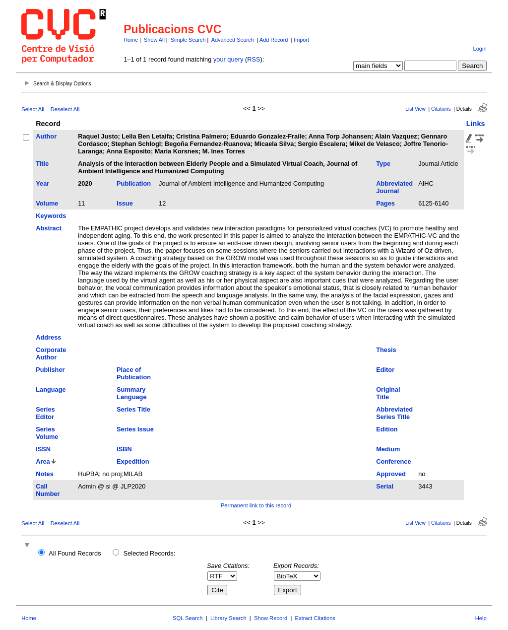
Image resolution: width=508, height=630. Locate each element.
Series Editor (45, 413)
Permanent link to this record (256, 505)
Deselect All (65, 109)
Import (301, 40)
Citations (441, 109)
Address (48, 337)
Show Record (270, 618)
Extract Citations (315, 618)
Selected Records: (150, 553)
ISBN (124, 449)
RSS (253, 59)
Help (481, 618)
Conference (393, 461)
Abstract (49, 228)
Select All (32, 109)
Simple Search (188, 40)
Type (383, 163)
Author (46, 136)
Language (50, 389)
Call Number (48, 490)
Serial (384, 486)
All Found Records (75, 553)
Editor (385, 369)
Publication (134, 183)
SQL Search (188, 618)
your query (228, 59)
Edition (386, 429)
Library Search (228, 618)
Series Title (133, 409)
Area (43, 461)
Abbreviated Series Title (394, 413)
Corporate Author (51, 353)
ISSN (43, 449)
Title (42, 163)
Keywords (51, 215)
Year (42, 183)
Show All (154, 40)
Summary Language (131, 393)
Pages (385, 203)
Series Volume (47, 432)
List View (415, 109)
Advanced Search (232, 40)
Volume (47, 203)
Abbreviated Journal (394, 187)
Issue (125, 203)
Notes (45, 474)
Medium (388, 449)
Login (479, 49)
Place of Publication (134, 373)
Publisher (50, 369)
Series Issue (135, 429)
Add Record (273, 40)
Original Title (388, 393)
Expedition (133, 461)
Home (131, 40)
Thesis (386, 349)
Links (475, 124)
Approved (391, 474)
